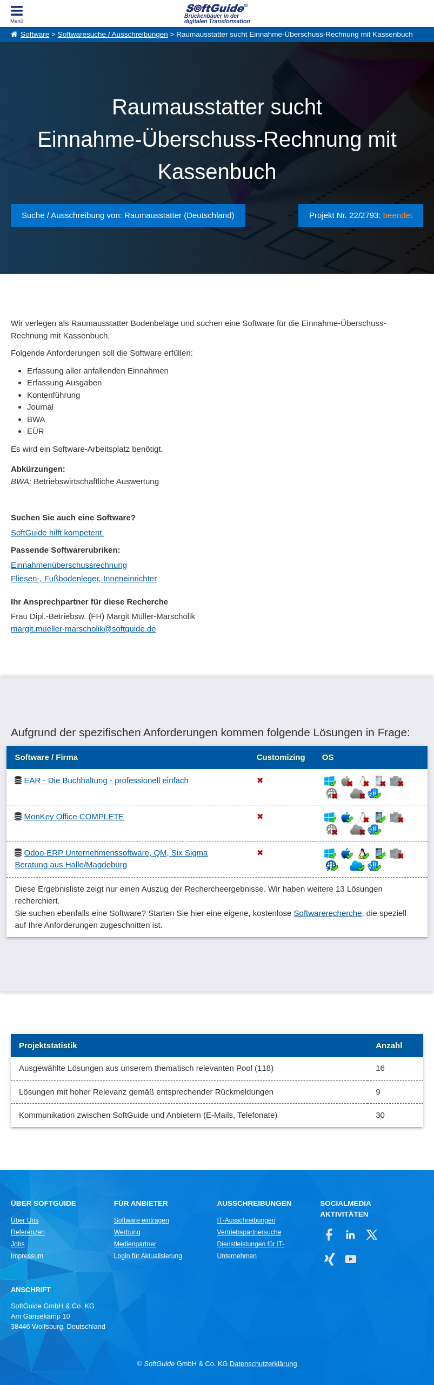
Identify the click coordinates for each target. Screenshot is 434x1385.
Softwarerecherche (328, 913)
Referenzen (28, 1232)
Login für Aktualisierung (148, 1256)
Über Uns (24, 1220)
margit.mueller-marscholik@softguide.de (83, 628)
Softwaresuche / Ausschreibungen (113, 34)
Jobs (18, 1244)
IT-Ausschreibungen (246, 1220)
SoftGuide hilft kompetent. (57, 532)
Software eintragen (141, 1220)
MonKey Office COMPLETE (74, 816)
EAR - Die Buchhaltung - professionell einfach (106, 780)
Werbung (127, 1232)
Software (35, 34)
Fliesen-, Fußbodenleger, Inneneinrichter (84, 578)
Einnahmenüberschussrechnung (69, 564)
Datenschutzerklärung (263, 1364)
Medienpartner (135, 1244)
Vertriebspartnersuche (249, 1232)
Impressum (27, 1256)
